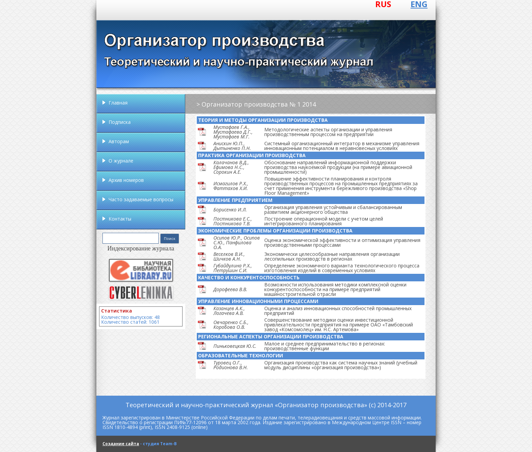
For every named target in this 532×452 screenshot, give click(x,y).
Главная (118, 102)
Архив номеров (126, 180)
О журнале (121, 160)
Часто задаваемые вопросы (141, 199)
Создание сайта (120, 444)
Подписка (120, 122)
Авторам (119, 141)
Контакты (120, 218)
